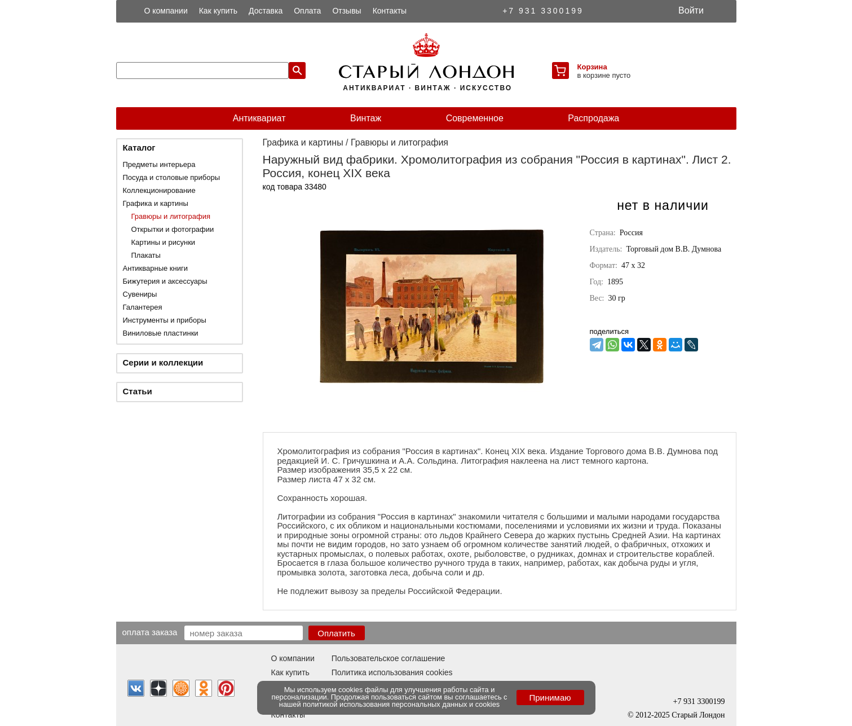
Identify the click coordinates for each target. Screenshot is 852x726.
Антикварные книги (155, 268)
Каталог (139, 147)
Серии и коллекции (163, 362)
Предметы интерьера (159, 164)
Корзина (592, 67)
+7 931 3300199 (543, 10)
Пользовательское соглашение (388, 658)
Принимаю (550, 697)
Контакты (390, 10)
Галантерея (142, 307)
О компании (166, 10)
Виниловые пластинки (160, 333)
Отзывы (346, 10)
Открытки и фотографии (172, 229)
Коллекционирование (159, 190)
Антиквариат (259, 118)
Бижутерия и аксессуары (165, 281)
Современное (475, 118)
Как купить (218, 10)
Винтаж (365, 118)
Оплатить (336, 633)
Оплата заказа (150, 631)
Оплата (307, 10)
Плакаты (146, 255)
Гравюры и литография (171, 216)
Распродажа (593, 118)
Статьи (137, 391)
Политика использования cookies (392, 672)
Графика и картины (155, 203)
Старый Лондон (698, 715)
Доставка (265, 10)
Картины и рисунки (163, 242)
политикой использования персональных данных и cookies (401, 704)
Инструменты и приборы (164, 320)
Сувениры (140, 294)
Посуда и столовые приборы (171, 177)
